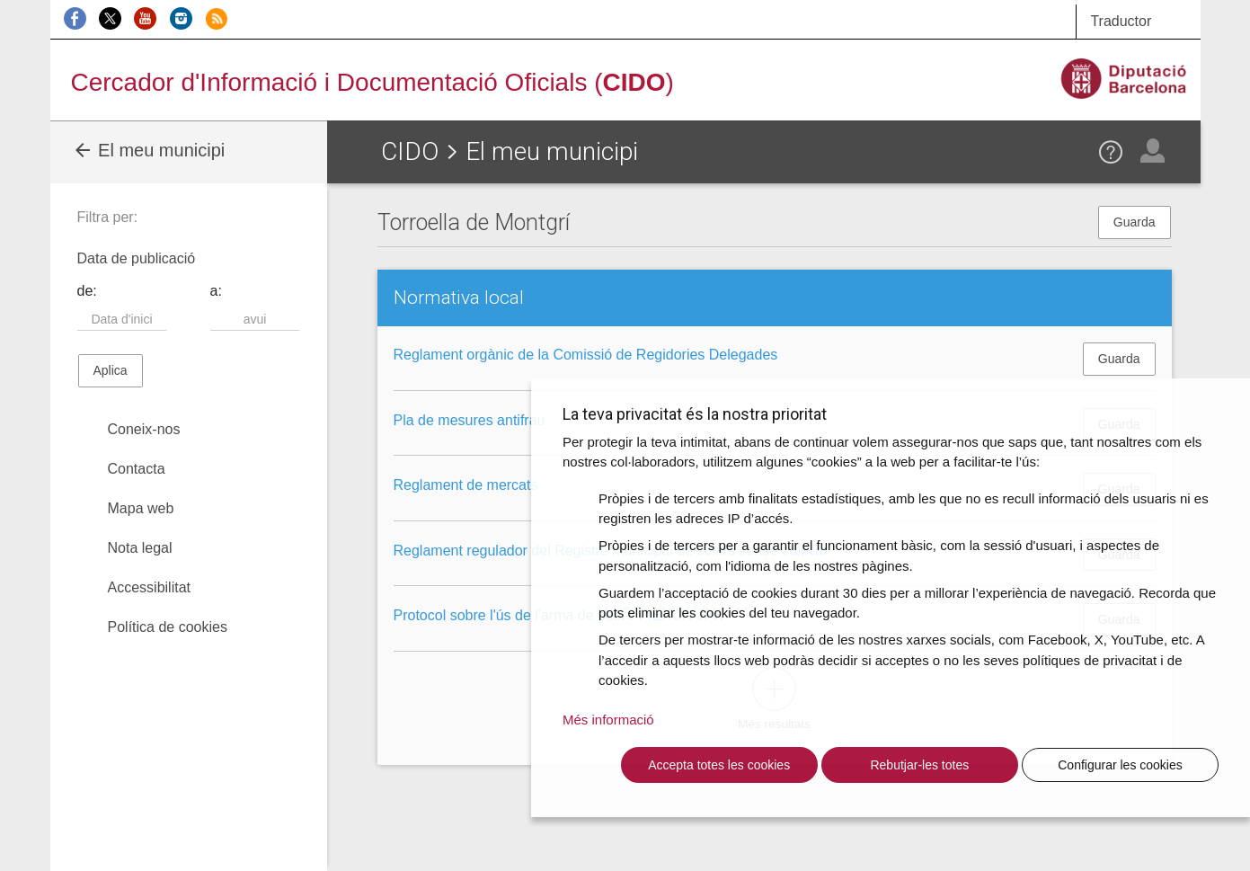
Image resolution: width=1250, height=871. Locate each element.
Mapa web (141, 508)
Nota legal (140, 547)
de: (87, 290)
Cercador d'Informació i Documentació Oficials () (372, 82)
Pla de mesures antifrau (469, 420)
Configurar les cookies (1120, 765)
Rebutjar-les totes (919, 765)
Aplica (110, 370)
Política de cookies (167, 627)
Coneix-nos (144, 429)
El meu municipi (149, 150)
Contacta (136, 468)
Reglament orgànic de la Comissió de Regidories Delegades (586, 354)
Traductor (1120, 21)
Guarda (1134, 222)
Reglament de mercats (466, 485)
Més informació (608, 719)
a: (216, 290)
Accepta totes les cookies (719, 765)
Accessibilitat (149, 587)
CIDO (410, 151)
